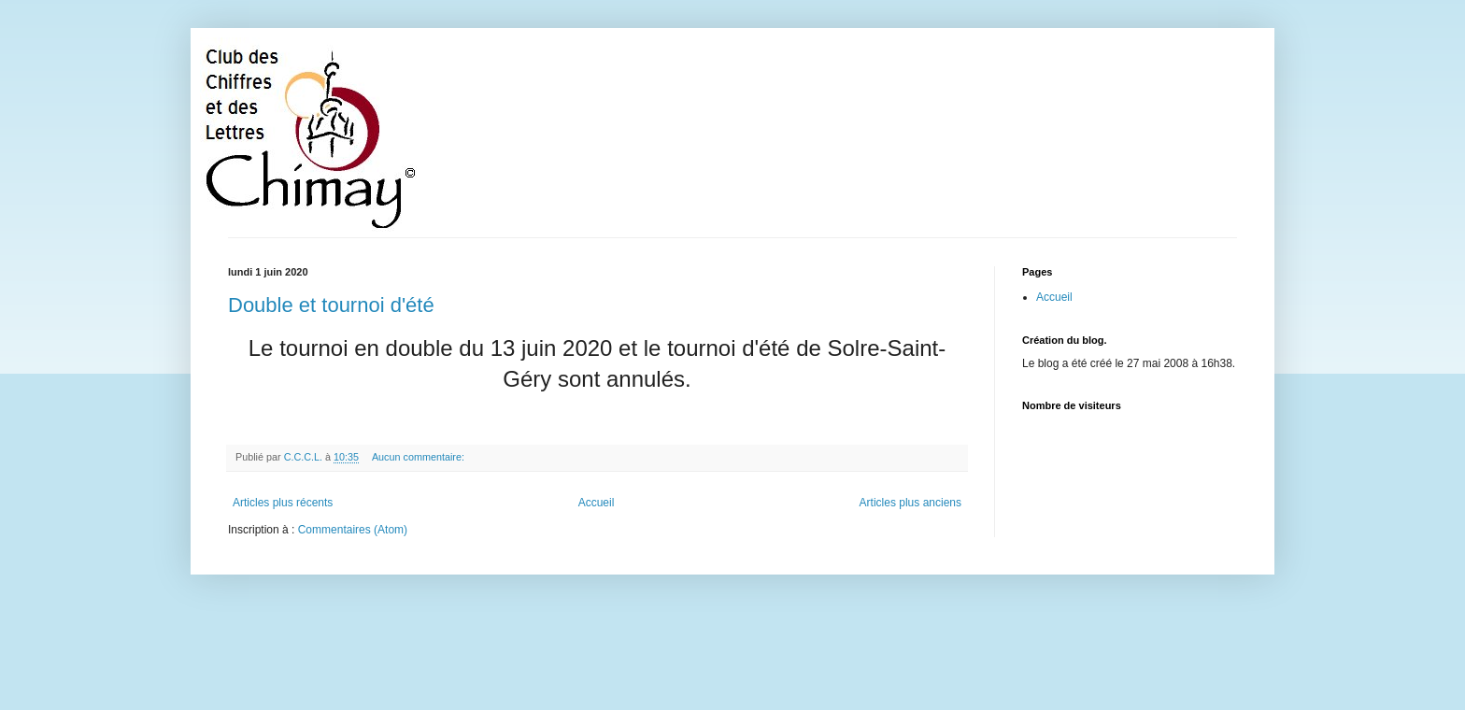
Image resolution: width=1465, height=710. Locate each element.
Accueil (596, 502)
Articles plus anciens (910, 502)
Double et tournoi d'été (331, 305)
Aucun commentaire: (419, 456)
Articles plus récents (283, 502)
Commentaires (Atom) (352, 529)
